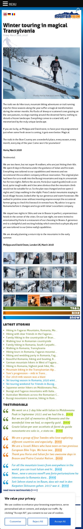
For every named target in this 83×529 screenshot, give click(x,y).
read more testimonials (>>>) (20, 490)
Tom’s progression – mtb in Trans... (26, 373)
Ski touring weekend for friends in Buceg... (31, 384)
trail (75, 308)
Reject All (38, 521)
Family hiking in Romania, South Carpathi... (31, 345)
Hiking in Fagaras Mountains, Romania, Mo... (32, 330)
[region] (37, 511)
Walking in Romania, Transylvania (25, 348)
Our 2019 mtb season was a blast (25, 377)
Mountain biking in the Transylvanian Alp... (31, 369)
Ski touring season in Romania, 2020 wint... (31, 380)
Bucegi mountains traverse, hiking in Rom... (31, 398)
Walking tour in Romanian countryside (28, 341)
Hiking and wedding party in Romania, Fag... (32, 355)
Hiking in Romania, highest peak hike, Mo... (31, 366)
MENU (12, 4)
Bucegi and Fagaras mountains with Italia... (31, 391)
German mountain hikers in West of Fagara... (32, 362)
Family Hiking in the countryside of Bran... (30, 337)
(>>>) (69, 414)
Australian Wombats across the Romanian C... (32, 395)
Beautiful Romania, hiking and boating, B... (31, 359)
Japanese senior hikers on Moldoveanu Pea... (32, 387)
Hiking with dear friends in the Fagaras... (30, 334)
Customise (15, 521)
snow (75, 317)
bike (76, 312)
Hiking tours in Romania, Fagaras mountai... (31, 352)
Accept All (60, 521)
